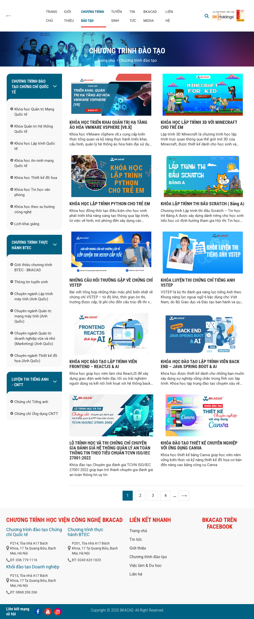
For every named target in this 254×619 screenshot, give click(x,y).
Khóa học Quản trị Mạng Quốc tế (32, 112)
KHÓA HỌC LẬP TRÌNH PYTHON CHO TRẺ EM (109, 203)
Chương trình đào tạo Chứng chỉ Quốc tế (30, 87)
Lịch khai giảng (24, 224)
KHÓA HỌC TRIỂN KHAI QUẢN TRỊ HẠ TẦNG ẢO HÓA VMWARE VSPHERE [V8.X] (108, 125)
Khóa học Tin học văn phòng (30, 192)
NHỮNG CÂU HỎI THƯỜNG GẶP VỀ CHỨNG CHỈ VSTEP (111, 282)
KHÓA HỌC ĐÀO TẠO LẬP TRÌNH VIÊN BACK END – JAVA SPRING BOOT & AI (200, 364)
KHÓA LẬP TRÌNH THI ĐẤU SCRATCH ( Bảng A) (202, 203)
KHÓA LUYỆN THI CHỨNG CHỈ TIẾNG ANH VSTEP (198, 282)
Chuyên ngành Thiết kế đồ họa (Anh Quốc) (33, 358)
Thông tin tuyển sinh (29, 282)
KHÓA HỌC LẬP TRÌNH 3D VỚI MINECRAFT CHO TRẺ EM (199, 125)
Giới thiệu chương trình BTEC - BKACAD (31, 268)
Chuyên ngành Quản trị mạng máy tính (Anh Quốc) (30, 316)
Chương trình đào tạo (92, 16)
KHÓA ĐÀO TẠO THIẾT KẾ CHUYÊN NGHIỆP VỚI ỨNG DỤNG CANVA (199, 445)
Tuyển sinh (116, 16)
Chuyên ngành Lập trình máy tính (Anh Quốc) (31, 297)
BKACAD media (150, 16)
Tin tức (132, 16)
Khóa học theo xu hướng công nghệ (32, 210)
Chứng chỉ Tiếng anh (29, 402)
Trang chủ (51, 16)
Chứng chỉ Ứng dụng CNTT (34, 414)
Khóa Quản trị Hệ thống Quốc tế (31, 129)
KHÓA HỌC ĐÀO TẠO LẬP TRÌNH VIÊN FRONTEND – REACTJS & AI (103, 364)
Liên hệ (169, 16)
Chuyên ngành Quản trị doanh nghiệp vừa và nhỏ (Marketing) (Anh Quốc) (32, 338)
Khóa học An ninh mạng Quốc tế (32, 163)
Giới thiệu (69, 16)
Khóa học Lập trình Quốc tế (32, 146)
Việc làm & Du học (145, 565)
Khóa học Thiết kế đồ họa (33, 177)
